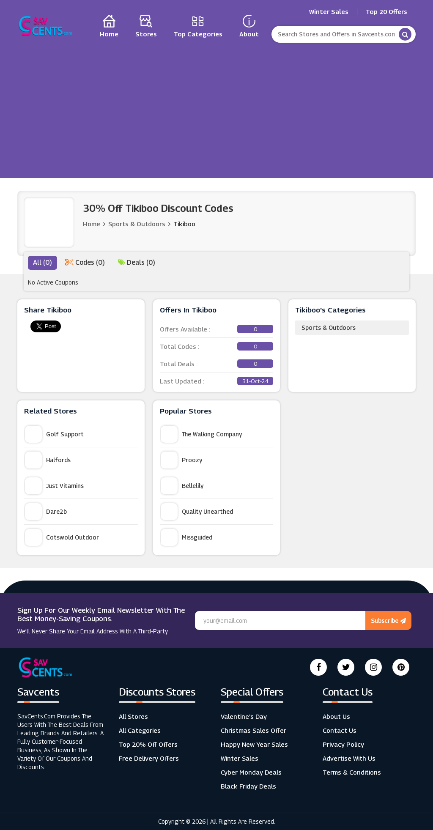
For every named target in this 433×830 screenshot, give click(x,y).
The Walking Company (201, 434)
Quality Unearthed (197, 511)
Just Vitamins (54, 485)
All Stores (133, 716)
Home (91, 223)
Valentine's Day (244, 716)
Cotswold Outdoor (62, 537)
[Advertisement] (216, 108)
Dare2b (46, 511)
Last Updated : (217, 381)
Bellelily (182, 485)
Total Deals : (217, 363)
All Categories (140, 730)
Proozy (181, 460)
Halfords (48, 460)
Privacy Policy (343, 744)
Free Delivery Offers (149, 758)
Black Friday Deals (248, 786)
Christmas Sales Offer (253, 730)
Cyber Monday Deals (251, 772)
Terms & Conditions (352, 772)
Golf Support (54, 434)
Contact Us (339, 730)
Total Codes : (217, 346)
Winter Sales (328, 11)
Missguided (186, 537)
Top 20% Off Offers (148, 744)
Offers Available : (217, 329)
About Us (336, 716)
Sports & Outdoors (328, 327)
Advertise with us (349, 758)
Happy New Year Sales (254, 744)
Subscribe (388, 620)
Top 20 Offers (386, 11)
